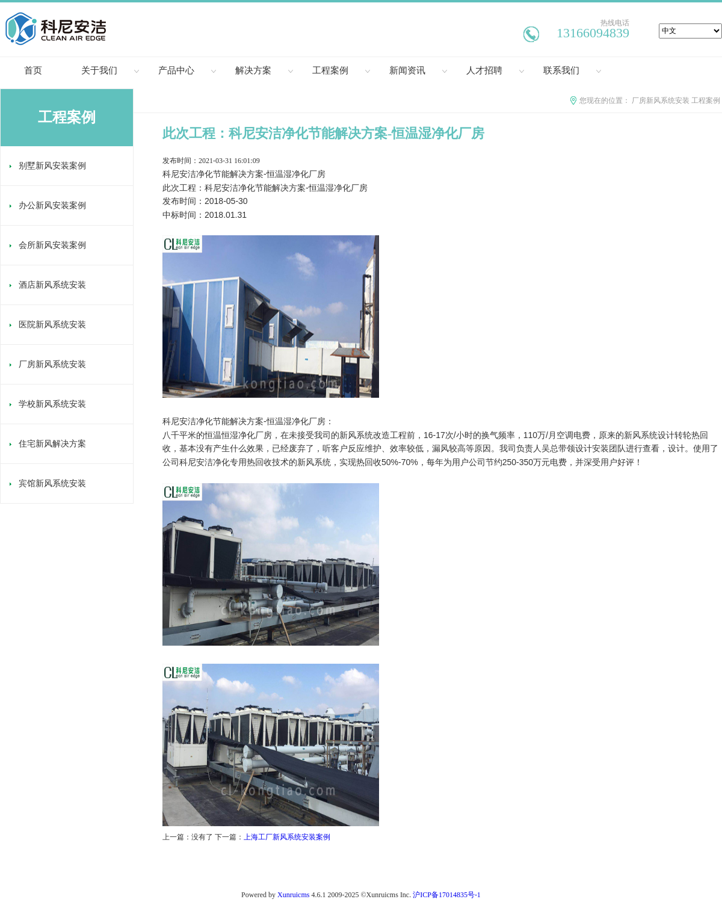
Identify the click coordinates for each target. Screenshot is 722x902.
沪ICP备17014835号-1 (447, 895)
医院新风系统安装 (48, 324)
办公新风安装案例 (48, 205)
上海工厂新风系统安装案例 (287, 837)
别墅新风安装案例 (48, 165)
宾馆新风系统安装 (48, 483)
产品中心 (187, 70)
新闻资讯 (418, 70)
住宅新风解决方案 (48, 443)
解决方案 (264, 70)
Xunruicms (293, 895)
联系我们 (572, 70)
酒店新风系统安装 (48, 284)
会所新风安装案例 (48, 245)
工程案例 (341, 70)
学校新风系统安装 (48, 404)
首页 (33, 70)
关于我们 (110, 70)
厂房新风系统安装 (661, 100)
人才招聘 (495, 70)
